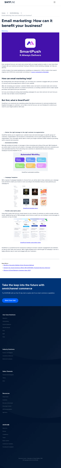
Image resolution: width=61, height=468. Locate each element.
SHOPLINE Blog (14, 13)
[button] (54, 2)
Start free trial (10, 300)
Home (3, 13)
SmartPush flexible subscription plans (30, 242)
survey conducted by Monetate (40, 72)
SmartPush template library (30, 208)
